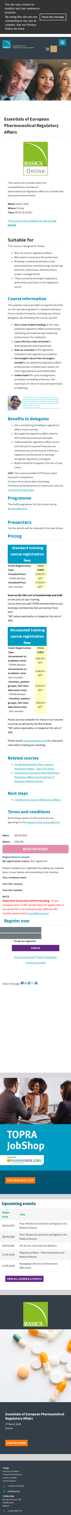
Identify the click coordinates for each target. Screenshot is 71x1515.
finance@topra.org (38, 913)
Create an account (35, 962)
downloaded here (17, 508)
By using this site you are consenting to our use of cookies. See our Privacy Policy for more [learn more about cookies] (21, 22)
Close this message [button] (53, 17)
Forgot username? (24, 957)
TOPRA (34, 49)
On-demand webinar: (26, 764)
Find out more (16, 1442)
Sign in (53, 49)
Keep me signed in (25, 941)
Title (22, 1214)
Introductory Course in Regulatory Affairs (37, 799)
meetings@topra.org (35, 740)
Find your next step (20, 1180)
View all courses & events (24, 1278)
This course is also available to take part (31, 220)
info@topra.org (13, 1491)
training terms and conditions (43, 822)
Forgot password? (47, 957)
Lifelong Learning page (21, 489)
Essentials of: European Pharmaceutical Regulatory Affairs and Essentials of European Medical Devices (36, 777)
